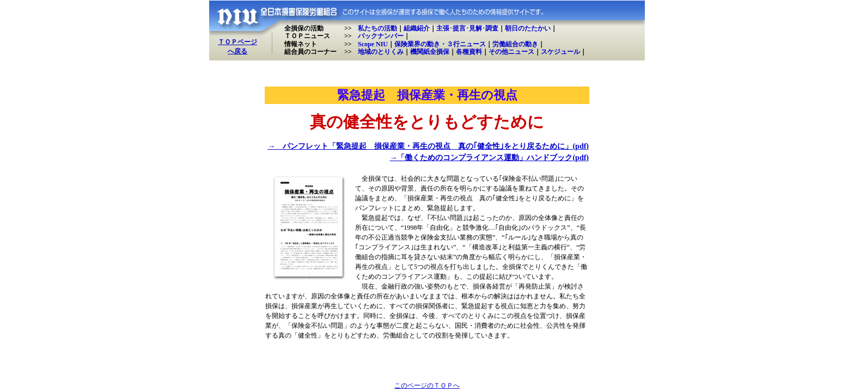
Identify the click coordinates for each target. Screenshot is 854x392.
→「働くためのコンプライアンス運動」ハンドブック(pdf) (489, 158)
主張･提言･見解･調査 (467, 28)
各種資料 (469, 52)
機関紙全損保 (429, 52)
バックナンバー (381, 36)
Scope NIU (373, 44)
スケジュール (560, 52)
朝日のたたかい (528, 28)
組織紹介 (417, 28)
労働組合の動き (515, 44)
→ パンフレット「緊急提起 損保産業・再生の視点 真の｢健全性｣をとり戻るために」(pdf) (428, 146)
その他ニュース (511, 52)
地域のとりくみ (381, 52)
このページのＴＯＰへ (427, 385)
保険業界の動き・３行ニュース (440, 44)
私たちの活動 (377, 28)
